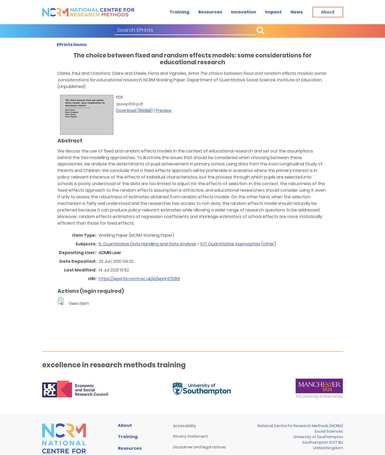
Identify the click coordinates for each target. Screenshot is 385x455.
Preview (163, 110)
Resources (210, 12)
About (125, 425)
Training (179, 12)
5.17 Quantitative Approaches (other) (238, 244)
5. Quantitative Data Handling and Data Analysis (147, 244)
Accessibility (184, 425)
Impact (273, 12)
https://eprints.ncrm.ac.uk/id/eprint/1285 (139, 279)
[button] (60, 301)
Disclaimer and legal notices (199, 447)
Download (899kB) (134, 110)
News (297, 12)
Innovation (243, 12)
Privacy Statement (190, 436)
